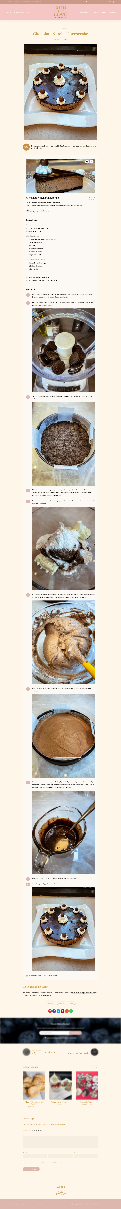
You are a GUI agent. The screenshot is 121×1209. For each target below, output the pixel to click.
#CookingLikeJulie (45, 995)
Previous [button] (93, 1067)
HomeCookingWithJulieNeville (84, 992)
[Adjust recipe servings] (31, 211)
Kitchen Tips (36, 1)
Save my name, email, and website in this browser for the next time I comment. (47, 1162)
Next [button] (96, 1067)
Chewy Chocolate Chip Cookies (34, 1103)
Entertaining (19, 12)
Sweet (64, 28)
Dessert (72, 1003)
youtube (110, 2)
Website (76, 1152)
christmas (61, 1003)
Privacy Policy (14, 1204)
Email (50, 1152)
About (9, 1)
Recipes (9, 12)
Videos (103, 12)
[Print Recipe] (87, 161)
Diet (28, 12)
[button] (91, 161)
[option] (34, 1089)
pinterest (114, 2)
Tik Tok (106, 2)
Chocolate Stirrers (87, 1102)
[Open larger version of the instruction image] (63, 350)
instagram (102, 2)
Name (25, 1152)
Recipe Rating (27, 1130)
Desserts (58, 28)
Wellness (94, 12)
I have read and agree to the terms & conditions (61, 1037)
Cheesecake (50, 1003)
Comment (26, 1134)
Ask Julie (112, 12)
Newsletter (26, 1)
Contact (16, 1)
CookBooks (84, 12)
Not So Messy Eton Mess (60, 1102)
